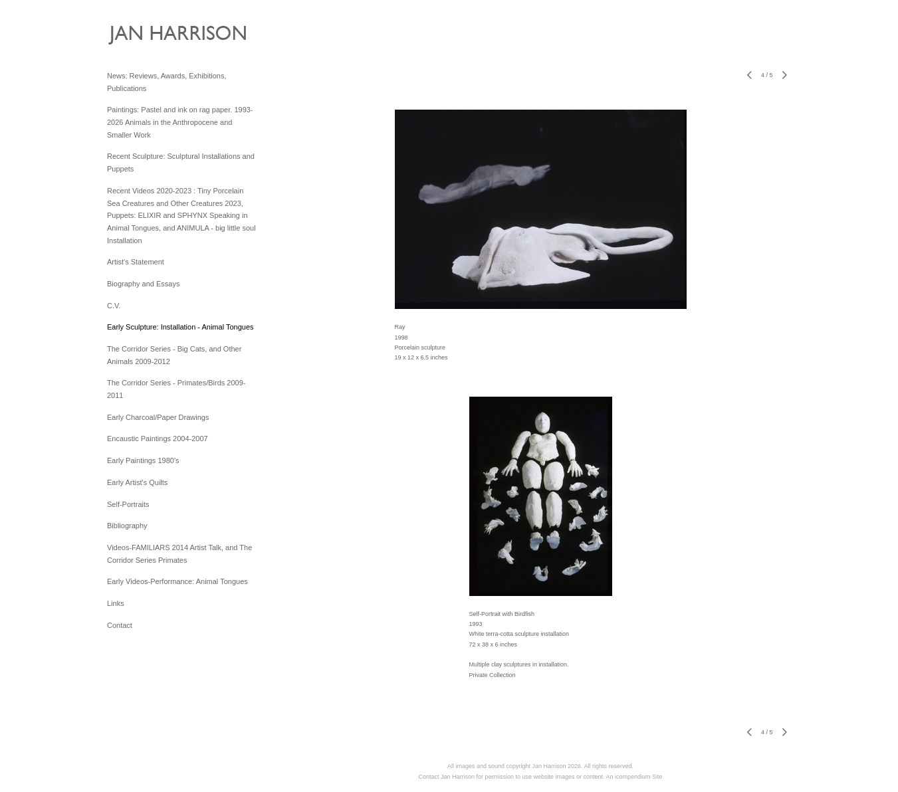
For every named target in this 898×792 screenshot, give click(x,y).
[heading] (140, 38)
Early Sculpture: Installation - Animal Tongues (180, 327)
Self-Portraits (128, 504)
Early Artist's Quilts (137, 482)
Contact (119, 625)
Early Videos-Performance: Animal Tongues (177, 581)
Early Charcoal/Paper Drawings (158, 417)
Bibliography (127, 526)
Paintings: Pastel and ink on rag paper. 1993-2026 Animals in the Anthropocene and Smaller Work (180, 122)
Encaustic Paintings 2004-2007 (157, 439)
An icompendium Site (634, 776)
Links (115, 603)
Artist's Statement (135, 262)
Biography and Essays (143, 284)
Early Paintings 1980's (143, 460)
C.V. (113, 306)
